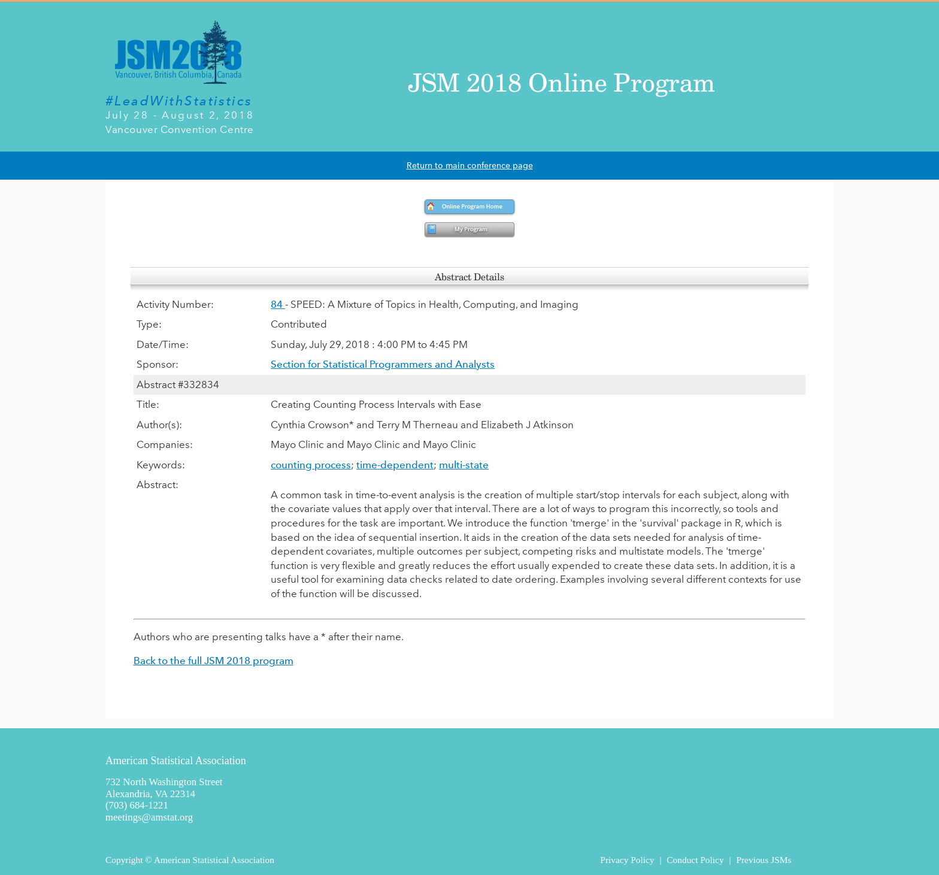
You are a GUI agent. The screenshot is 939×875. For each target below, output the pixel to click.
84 (278, 304)
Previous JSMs (763, 860)
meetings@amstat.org (149, 817)
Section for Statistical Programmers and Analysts (383, 364)
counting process (311, 465)
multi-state (464, 465)
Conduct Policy (695, 860)
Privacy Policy (627, 860)
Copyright (124, 860)
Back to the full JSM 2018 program (213, 661)
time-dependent (395, 465)
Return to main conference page (470, 166)
